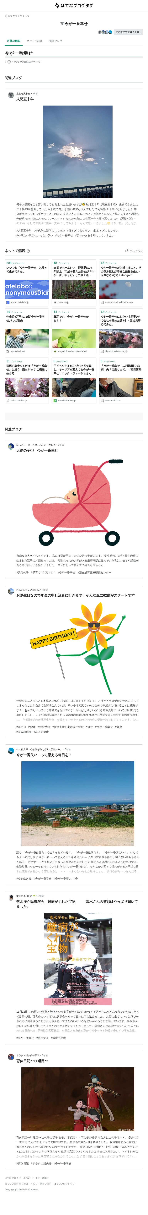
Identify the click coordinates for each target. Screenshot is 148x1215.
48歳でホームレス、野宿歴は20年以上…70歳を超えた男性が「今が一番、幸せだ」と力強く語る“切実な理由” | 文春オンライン (74, 271)
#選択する (42, 1037)
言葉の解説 (13, 40)
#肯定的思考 (58, 1037)
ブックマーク (15, 263)
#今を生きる (23, 878)
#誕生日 (21, 726)
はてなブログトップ (64, 1183)
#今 (76, 878)
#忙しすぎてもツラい (105, 230)
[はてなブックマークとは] (28, 251)
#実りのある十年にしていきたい (95, 235)
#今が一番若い (62, 878)
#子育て (36, 572)
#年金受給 (44, 726)
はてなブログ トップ (17, 16)
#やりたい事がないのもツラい (34, 235)
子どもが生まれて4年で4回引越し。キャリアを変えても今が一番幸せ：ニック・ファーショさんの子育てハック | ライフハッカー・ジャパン (74, 370)
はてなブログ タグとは (16, 1183)
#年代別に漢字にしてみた (49, 230)
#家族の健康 (23, 731)
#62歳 (31, 726)
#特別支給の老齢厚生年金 (68, 726)
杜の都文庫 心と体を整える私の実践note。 (39, 749)
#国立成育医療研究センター (94, 572)
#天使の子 (22, 572)
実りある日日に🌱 (25, 896)
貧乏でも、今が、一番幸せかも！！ (71, 318)
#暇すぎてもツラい (78, 230)
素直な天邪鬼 (23, 93)
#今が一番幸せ (64, 235)
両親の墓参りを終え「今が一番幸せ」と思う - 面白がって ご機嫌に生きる (26, 369)
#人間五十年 (23, 230)
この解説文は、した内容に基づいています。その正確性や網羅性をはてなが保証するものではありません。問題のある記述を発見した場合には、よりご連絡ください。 (23, 62)
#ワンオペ (49, 572)
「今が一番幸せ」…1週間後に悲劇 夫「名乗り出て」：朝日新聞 (121, 367)
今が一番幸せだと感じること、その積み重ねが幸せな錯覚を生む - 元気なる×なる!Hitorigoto (121, 271)
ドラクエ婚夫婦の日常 (28, 1055)
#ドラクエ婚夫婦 (41, 1163)
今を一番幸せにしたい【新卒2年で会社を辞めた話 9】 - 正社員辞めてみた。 (120, 320)
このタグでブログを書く (128, 32)
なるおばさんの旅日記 (28, 590)
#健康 (118, 726)
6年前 (41, 896)
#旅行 (89, 726)
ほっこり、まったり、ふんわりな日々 (36, 445)
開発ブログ (45, 1183)
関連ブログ (55, 40)
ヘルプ (34, 1183)
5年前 (68, 749)
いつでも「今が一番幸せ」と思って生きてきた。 (26, 269)
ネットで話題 (35, 40)
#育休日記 (22, 1163)
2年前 (36, 93)
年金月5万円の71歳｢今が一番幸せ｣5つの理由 (25, 318)
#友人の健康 (41, 731)
